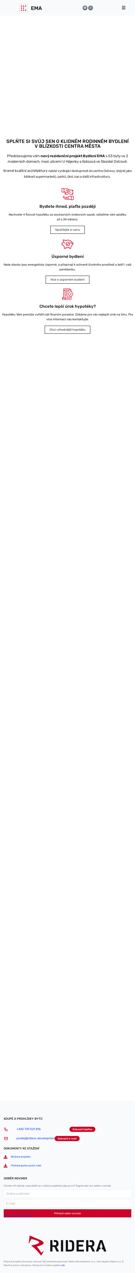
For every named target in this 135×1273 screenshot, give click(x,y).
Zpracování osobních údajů (19, 1215)
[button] (123, 7)
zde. (63, 1265)
